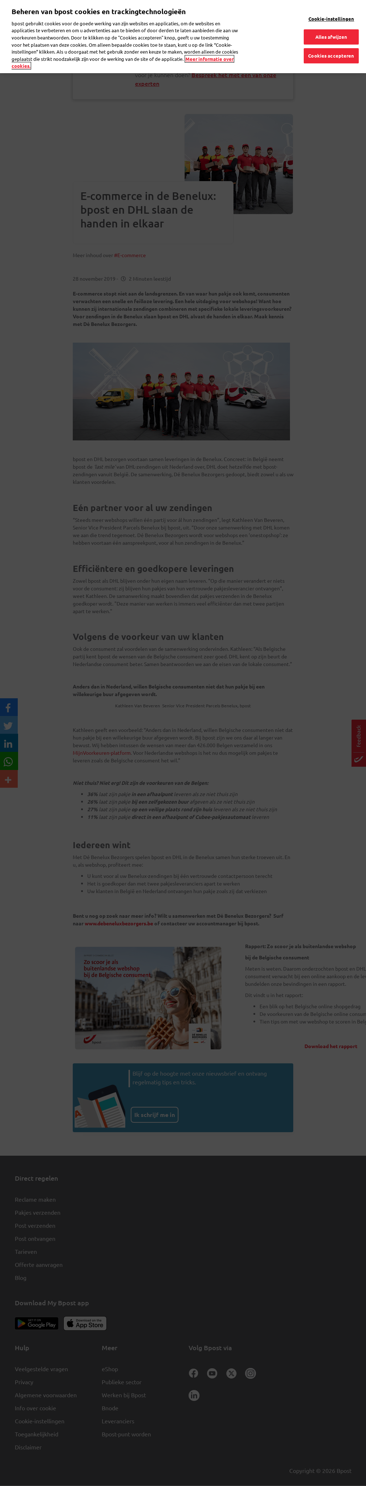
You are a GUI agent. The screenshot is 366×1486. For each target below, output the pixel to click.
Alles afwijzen (331, 24)
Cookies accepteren (331, 43)
